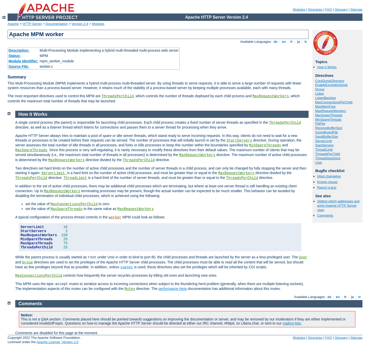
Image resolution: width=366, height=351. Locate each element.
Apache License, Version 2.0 (57, 342)
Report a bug (326, 187)
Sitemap (356, 9)
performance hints (172, 289)
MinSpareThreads (328, 119)
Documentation (56, 24)
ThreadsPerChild (118, 96)
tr (306, 42)
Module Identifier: (23, 61)
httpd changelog (329, 176)
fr (291, 42)
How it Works (327, 67)
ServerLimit (323, 141)
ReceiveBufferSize (328, 128)
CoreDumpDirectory (329, 81)
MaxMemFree (325, 106)
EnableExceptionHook (331, 85)
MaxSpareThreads (328, 115)
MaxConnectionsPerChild (334, 102)
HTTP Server (32, 24)
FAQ (328, 9)
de (275, 42)
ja (298, 42)
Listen (319, 93)
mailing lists (292, 323)
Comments (325, 215)
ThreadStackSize (327, 158)
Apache (13, 24)
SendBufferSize (326, 136)
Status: (15, 56)
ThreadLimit (324, 149)
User (318, 162)
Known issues (327, 182)
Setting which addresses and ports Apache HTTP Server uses (338, 205)
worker (115, 217)
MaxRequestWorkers (270, 96)
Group (319, 89)
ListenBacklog (325, 98)
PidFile (320, 123)
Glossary (340, 9)
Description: (19, 50)
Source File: (19, 66)
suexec (126, 267)
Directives (315, 9)
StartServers (324, 145)
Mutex (130, 289)
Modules (299, 9)
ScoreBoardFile (326, 132)
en (284, 42)
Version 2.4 (80, 24)
